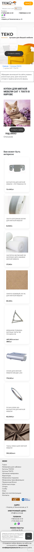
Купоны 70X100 (8, 469)
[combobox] (11, 8)
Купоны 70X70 (7, 471)
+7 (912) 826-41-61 (7, 13)
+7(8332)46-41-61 (25, 13)
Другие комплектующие (11, 493)
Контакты (5, 495)
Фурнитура (6, 476)
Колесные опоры (8, 484)
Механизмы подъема (10, 478)
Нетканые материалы (10, 473)
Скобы (4, 489)
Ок (28, 536)
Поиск (18, 8)
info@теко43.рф (17, 513)
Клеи (4, 491)
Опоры (5, 486)
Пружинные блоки (9, 482)
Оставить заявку (14, 53)
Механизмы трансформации (13, 480)
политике (13, 539)
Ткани (4, 465)
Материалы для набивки (11, 467)
